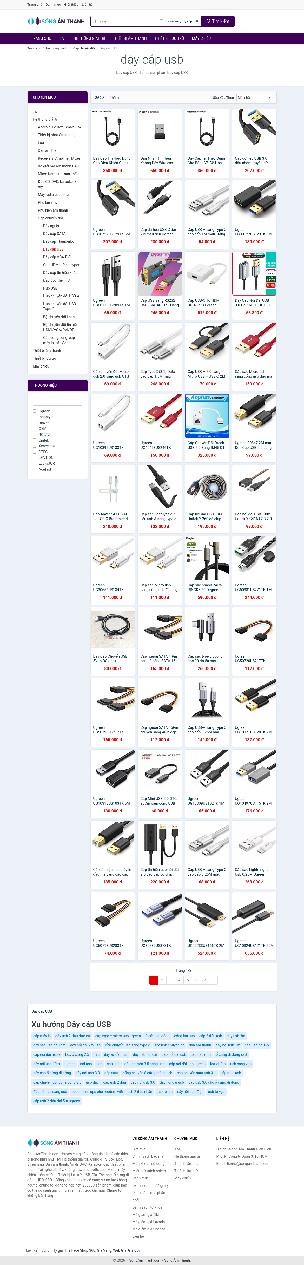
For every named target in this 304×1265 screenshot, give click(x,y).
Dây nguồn (51, 226)
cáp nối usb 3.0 (143, 1082)
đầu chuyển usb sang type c (127, 1045)
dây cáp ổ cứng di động (52, 1073)
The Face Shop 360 (79, 1250)
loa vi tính (218, 1064)
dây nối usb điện (190, 1092)
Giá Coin (135, 1250)
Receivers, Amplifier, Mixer (59, 158)
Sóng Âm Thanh (177, 1260)
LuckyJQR (44, 463)
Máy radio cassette (53, 195)
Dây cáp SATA (54, 234)
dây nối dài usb (172, 1082)
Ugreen (41, 411)
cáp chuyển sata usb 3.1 (196, 1073)
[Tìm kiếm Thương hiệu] (125, 21)
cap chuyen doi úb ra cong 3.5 (57, 1082)
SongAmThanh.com (145, 1260)
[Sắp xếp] (254, 97)
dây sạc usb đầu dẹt (49, 1045)
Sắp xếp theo (223, 98)
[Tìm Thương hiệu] (57, 401)
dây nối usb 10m (46, 1064)
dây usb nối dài (145, 1054)
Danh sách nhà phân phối (148, 1196)
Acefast (42, 469)
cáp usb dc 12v (257, 1045)
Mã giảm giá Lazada (148, 1222)
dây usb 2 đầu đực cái (73, 1036)
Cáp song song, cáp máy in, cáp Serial (59, 340)
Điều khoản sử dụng (148, 1164)
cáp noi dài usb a (47, 1054)
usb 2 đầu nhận (139, 1092)
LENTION (43, 458)
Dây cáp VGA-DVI (57, 257)
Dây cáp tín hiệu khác (60, 273)
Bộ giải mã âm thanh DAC (58, 166)
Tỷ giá (58, 1250)
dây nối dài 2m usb (85, 1045)
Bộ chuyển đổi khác (59, 317)
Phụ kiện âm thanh (53, 210)
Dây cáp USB (53, 249)
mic (97, 1054)
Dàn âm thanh (49, 150)
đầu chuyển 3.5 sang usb (144, 1064)
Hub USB (50, 288)
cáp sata (111, 1073)
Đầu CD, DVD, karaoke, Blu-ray (59, 184)
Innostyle (43, 417)
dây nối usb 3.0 (88, 1073)
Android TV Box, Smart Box (59, 127)
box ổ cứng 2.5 (77, 1054)
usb (99, 1064)
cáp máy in (42, 1036)
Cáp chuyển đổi (84, 48)
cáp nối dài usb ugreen (187, 1064)
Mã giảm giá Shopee (148, 1229)
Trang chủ (34, 4)
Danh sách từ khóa (147, 1207)
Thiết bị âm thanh (130, 38)
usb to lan (165, 1092)
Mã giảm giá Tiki (145, 1214)
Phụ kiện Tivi (48, 202)
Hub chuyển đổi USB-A (61, 296)
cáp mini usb (230, 1073)
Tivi (62, 38)
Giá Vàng (104, 1250)
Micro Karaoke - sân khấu (58, 174)
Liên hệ (87, 4)
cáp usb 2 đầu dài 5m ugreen (56, 1101)
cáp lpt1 (113, 1064)
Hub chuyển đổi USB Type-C (59, 306)
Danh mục (53, 4)
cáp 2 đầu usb (210, 1036)
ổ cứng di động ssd (231, 1054)
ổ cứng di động (157, 1036)
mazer (41, 423)
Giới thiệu (71, 4)
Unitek (41, 440)
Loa (41, 143)
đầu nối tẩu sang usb (50, 1092)
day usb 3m (236, 1036)
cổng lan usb (184, 1036)
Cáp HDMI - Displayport (62, 265)
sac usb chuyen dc (169, 1045)
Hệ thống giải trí (89, 38)
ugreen (70, 1064)
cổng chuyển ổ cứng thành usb (147, 1073)
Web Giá (120, 1250)
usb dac (92, 1082)
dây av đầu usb (116, 1054)
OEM (40, 429)
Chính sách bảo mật (148, 1156)
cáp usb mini (201, 1054)
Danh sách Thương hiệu (151, 1185)
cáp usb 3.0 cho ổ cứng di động (213, 1082)
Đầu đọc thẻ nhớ (56, 280)
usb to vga (216, 1092)
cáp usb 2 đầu (114, 1082)
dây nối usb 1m (228, 1045)
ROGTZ (41, 434)
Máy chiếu (201, 38)
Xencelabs (44, 446)
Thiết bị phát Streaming (57, 135)
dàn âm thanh (200, 1045)
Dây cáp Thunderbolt (59, 241)
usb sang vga (241, 1064)
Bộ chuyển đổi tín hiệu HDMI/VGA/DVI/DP (61, 327)
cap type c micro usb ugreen (118, 1036)
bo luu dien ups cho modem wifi (97, 1092)
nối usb (86, 1064)
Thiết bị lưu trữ (169, 38)
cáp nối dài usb (174, 1054)
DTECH (41, 452)
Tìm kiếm (218, 21)
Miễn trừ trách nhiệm (149, 1171)
